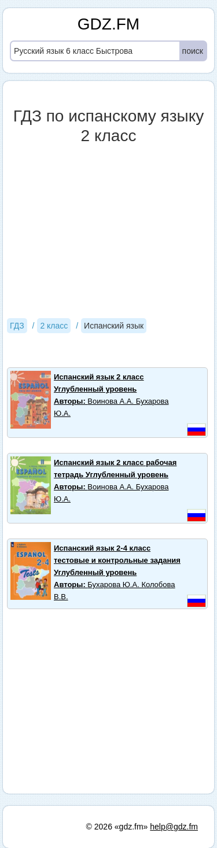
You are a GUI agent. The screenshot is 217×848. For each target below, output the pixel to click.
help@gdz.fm (174, 826)
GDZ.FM (108, 24)
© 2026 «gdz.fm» (117, 826)
